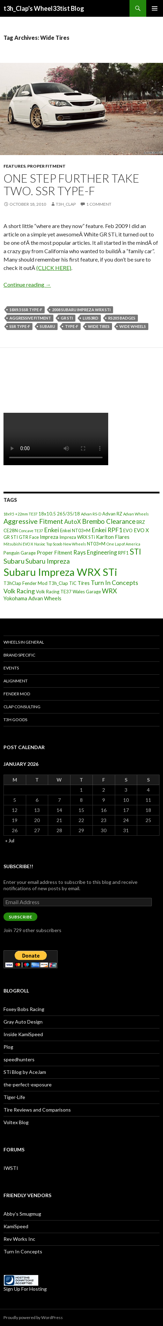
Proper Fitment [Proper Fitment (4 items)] (54, 552)
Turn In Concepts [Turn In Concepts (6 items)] (114, 582)
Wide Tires (99, 326)
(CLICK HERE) (53, 267)
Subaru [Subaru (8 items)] (13, 561)
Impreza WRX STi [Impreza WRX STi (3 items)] (77, 537)
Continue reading (27, 284)
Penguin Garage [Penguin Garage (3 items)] (19, 553)
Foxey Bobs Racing (23, 1009)
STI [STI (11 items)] (135, 551)
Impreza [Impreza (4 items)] (49, 537)
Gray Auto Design (23, 1022)
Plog (8, 1047)
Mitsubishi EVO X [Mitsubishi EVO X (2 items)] (18, 544)
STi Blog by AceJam (24, 1072)
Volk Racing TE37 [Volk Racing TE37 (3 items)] (54, 591)
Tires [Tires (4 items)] (83, 583)
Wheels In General (23, 642)
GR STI (67, 318)
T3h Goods (15, 719)
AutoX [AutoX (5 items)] (72, 521)
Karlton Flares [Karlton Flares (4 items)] (112, 537)
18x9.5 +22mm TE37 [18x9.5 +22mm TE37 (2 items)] (20, 514)
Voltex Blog (16, 1122)
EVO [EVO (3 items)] (128, 530)
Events (11, 668)
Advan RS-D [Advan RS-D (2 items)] (91, 514)
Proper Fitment (46, 166)
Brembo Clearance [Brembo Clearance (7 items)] (108, 521)
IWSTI (10, 1168)
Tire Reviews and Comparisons (37, 1110)
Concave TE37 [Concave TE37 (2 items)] (31, 530)
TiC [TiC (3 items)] (72, 583)
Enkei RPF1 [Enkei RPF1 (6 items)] (106, 530)
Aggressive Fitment (30, 318)
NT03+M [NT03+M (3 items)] (96, 544)
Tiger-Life (14, 1097)
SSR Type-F (19, 326)
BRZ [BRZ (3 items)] (140, 522)
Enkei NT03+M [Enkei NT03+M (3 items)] (75, 530)
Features (14, 166)
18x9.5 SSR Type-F (25, 309)
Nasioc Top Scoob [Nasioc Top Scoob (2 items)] (48, 544)
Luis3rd (90, 318)
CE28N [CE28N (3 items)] (10, 530)
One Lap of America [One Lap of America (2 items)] (123, 544)
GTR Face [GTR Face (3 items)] (29, 537)
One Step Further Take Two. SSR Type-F (71, 184)
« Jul (9, 840)
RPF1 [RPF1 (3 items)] (123, 553)
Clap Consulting (21, 706)
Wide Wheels (132, 326)
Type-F (71, 326)
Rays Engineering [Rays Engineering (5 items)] (95, 552)
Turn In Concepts (22, 1251)
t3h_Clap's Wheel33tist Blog (43, 8)
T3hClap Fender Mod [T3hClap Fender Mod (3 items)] (25, 583)
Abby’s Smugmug (22, 1214)
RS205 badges (121, 318)
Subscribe (20, 917)
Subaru (47, 326)
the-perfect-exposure (27, 1084)
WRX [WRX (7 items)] (109, 591)
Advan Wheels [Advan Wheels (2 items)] (136, 514)
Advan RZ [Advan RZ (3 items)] (112, 514)
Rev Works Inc (19, 1239)
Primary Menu (154, 8)
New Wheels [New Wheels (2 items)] (74, 544)
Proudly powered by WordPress (33, 1317)
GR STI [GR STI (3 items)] (10, 537)
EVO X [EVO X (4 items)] (141, 530)
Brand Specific (19, 655)
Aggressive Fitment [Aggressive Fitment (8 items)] (33, 521)
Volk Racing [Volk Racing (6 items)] (19, 591)
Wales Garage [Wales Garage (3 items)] (87, 591)
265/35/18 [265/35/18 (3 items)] (68, 514)
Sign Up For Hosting (25, 1289)
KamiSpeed (15, 1226)
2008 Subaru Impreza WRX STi (81, 309)
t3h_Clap (66, 204)
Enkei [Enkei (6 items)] (51, 530)
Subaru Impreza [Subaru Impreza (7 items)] (47, 561)
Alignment (15, 680)
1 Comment (98, 204)
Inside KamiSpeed (23, 1034)
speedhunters (19, 1059)
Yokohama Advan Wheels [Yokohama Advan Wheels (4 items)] (32, 598)
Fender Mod (16, 693)
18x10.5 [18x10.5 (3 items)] (47, 514)
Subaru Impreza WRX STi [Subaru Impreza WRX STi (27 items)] (60, 572)
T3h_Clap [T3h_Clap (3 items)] (58, 583)
